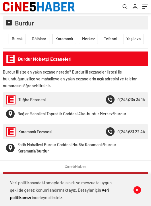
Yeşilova (133, 38)
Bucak (17, 38)
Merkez (88, 38)
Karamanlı (64, 38)
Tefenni (110, 38)
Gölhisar (39, 38)
